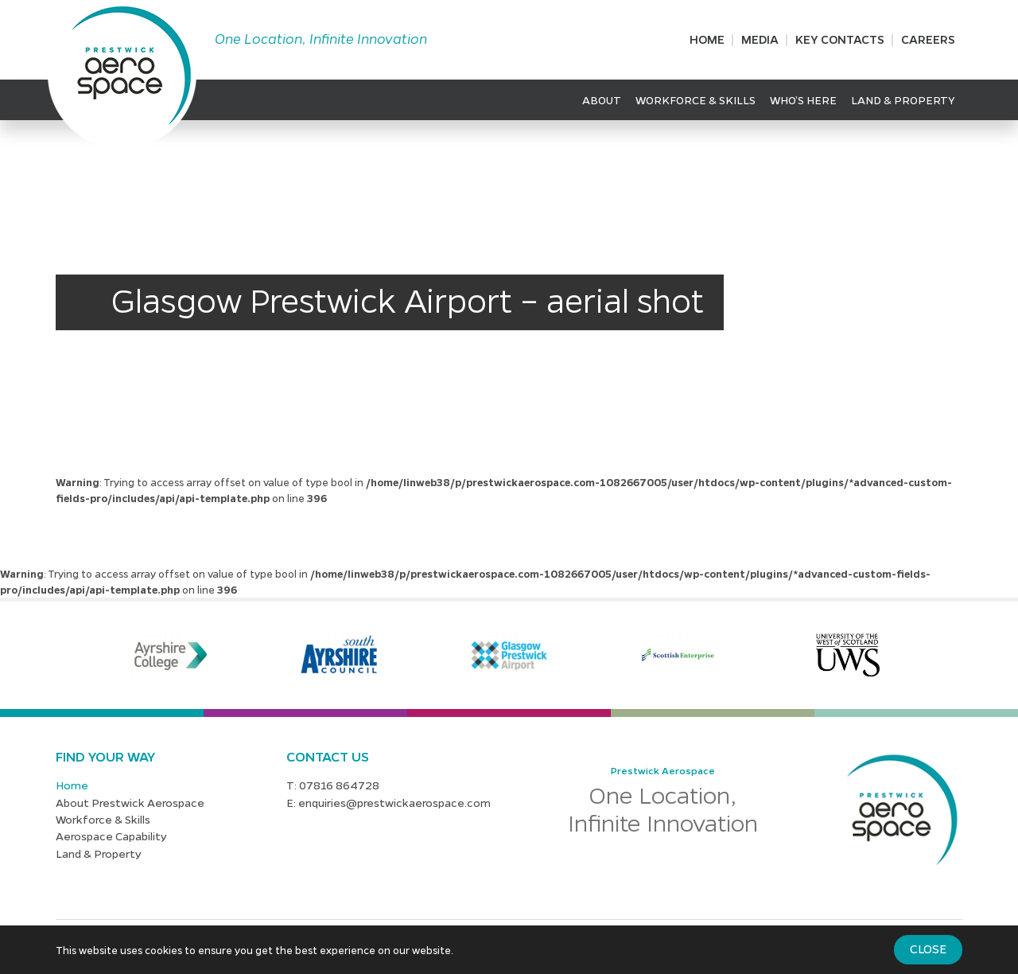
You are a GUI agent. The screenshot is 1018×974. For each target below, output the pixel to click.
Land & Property (903, 99)
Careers (928, 39)
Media (760, 39)
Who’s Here (803, 99)
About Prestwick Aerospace (130, 802)
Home (707, 39)
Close (928, 948)
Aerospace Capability (111, 835)
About (601, 99)
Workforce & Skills (695, 99)
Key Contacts (839, 39)
